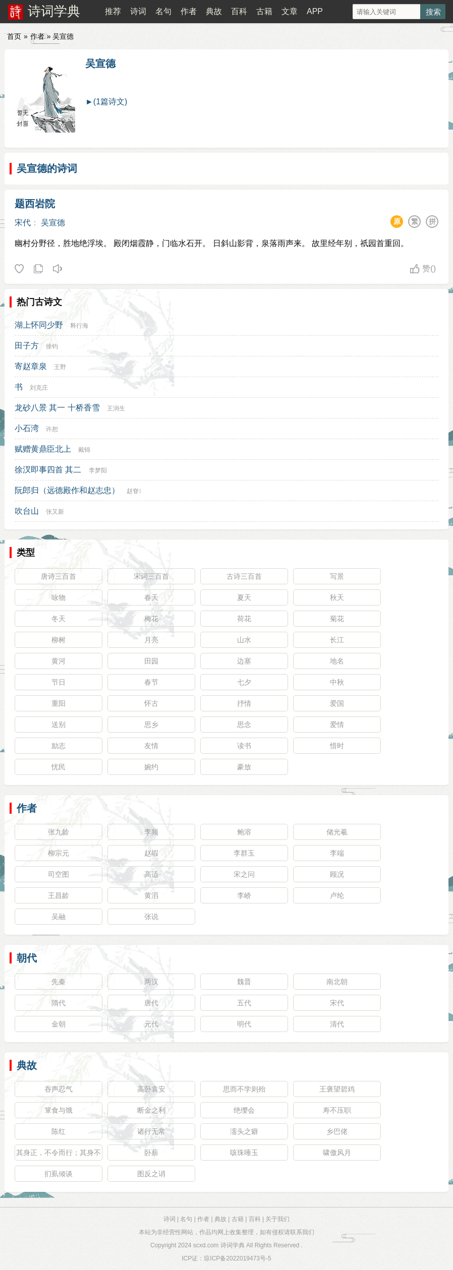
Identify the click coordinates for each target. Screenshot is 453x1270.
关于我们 (277, 1219)
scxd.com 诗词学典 (219, 1245)
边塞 (244, 661)
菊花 (337, 619)
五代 (244, 1003)
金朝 (58, 1024)
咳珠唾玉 (244, 1152)
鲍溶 (244, 832)
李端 (337, 853)
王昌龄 (58, 895)
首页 (14, 36)
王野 (60, 367)
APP (315, 11)
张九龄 (58, 832)
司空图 (58, 874)
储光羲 (337, 832)
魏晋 (244, 982)
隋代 (58, 1003)
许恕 (52, 429)
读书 (244, 746)
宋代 (23, 222)
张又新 (55, 511)
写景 (337, 576)
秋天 (337, 597)
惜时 (337, 746)
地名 (337, 661)
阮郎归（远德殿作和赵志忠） (67, 490)
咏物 (58, 597)
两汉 (151, 982)
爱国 (337, 703)
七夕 (244, 682)
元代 (151, 1024)
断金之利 (151, 1110)
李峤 (244, 895)
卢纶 (337, 895)
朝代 (27, 957)
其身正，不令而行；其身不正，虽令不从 (58, 1154)
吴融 (58, 917)
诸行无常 (151, 1131)
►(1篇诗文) (106, 101)
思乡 (151, 724)
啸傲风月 (337, 1152)
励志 (58, 746)
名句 (163, 11)
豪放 (244, 767)
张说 (151, 917)
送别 (58, 724)
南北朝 (337, 982)
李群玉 (244, 853)
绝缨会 (244, 1110)
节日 (58, 682)
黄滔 (151, 895)
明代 (244, 1024)
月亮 (151, 640)
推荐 (113, 11)
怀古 (151, 703)
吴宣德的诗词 (47, 168)
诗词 (138, 11)
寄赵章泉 (31, 366)
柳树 (58, 640)
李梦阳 (98, 470)
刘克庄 (39, 387)
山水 (244, 640)
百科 (239, 11)
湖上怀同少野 (39, 325)
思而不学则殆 (244, 1089)
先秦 (58, 982)
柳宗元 (58, 853)
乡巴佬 (337, 1131)
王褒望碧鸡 (337, 1089)
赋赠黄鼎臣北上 (43, 449)
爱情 (337, 724)
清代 (337, 1024)
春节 (151, 682)
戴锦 (84, 449)
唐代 (151, 1003)
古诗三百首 (244, 576)
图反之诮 (151, 1174)
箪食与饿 (58, 1110)
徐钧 (52, 346)
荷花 (244, 619)
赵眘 (134, 491)
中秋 (337, 682)
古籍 (264, 11)
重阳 (58, 703)
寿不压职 (337, 1110)
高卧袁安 (151, 1089)
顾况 (337, 874)
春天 (151, 597)
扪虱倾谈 (58, 1174)
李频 (151, 832)
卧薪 (151, 1152)
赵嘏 (151, 853)
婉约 (151, 767)
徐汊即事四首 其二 (48, 469)
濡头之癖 (244, 1131)
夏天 (244, 597)
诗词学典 (54, 11)
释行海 (79, 325)
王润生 (116, 408)
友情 (151, 746)
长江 (337, 640)
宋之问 (244, 874)
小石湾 (27, 428)
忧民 (58, 767)
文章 (289, 11)
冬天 (58, 619)
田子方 (27, 345)
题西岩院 (35, 203)
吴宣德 (100, 63)
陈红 (58, 1131)
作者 (189, 11)
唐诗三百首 (58, 576)
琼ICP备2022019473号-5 (237, 1258)
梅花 (151, 619)
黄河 (58, 661)
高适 (151, 874)
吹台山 (27, 511)
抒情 (244, 703)
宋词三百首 (151, 576)
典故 (214, 11)
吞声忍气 (58, 1089)
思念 (244, 724)
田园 (151, 661)
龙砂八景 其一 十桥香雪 (57, 407)
